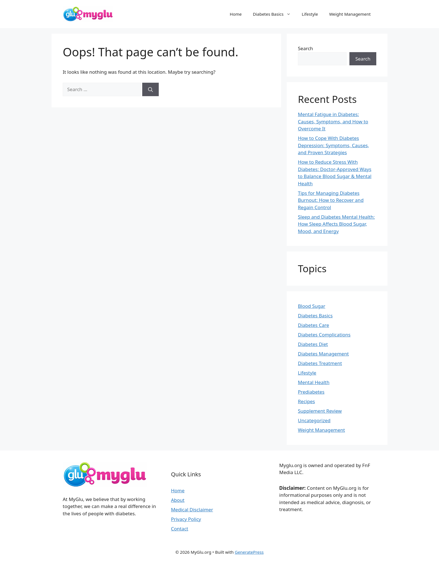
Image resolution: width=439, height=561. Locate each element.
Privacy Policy (186, 519)
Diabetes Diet (313, 344)
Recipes (306, 401)
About (178, 500)
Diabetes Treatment (320, 363)
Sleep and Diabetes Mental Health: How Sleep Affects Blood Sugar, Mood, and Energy (336, 224)
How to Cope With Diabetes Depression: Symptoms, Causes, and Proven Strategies (333, 145)
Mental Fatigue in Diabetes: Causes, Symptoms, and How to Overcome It (333, 121)
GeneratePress (249, 552)
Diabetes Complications (324, 334)
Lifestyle (310, 14)
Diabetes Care (313, 325)
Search (305, 48)
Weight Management (350, 14)
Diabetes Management (323, 353)
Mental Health (314, 382)
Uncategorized (314, 420)
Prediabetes (311, 392)
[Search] (150, 89)
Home (236, 14)
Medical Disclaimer (192, 509)
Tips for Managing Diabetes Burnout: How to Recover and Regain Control (331, 200)
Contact (179, 528)
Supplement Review (320, 411)
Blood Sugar (311, 306)
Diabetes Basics (274, 14)
